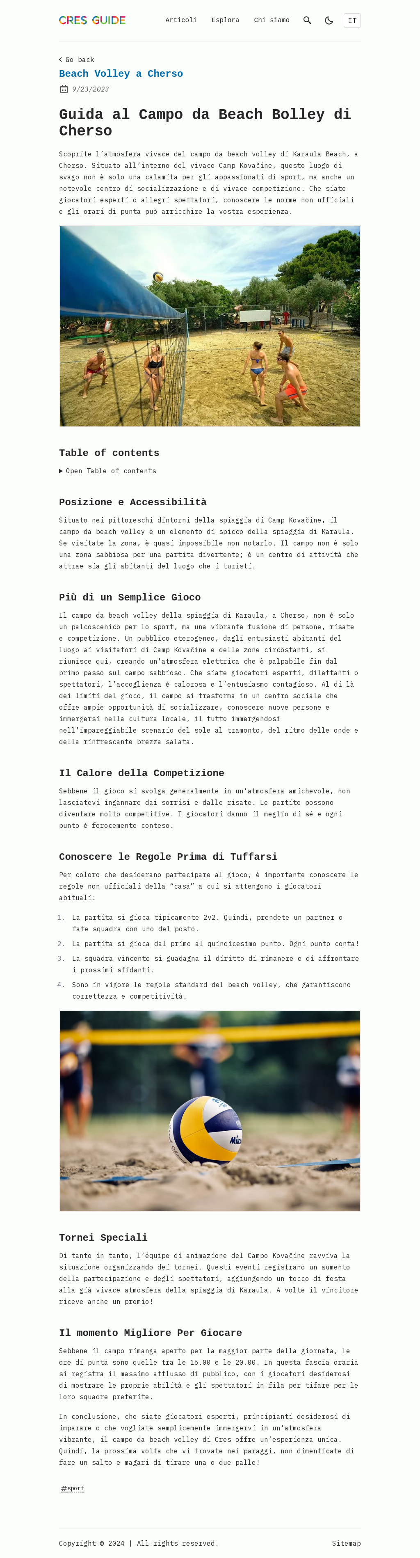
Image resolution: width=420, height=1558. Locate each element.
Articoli (181, 20)
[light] (329, 20)
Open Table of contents (111, 471)
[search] (307, 20)
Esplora (225, 20)
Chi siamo (272, 20)
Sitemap (346, 1543)
